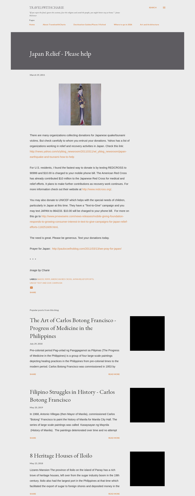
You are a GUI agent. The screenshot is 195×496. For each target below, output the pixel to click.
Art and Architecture (149, 24)
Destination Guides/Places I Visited (90, 24)
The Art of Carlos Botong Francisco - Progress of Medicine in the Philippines (73, 328)
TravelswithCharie (46, 7)
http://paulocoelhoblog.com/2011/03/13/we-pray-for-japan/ (87, 248)
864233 (40, 279)
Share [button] (33, 292)
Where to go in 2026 (123, 24)
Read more (114, 374)
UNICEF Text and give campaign (46, 283)
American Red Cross (61, 279)
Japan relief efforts (83, 279)
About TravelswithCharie (54, 24)
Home (32, 24)
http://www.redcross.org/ (96, 189)
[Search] (153, 7)
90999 (47, 279)
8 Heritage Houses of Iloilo (61, 455)
